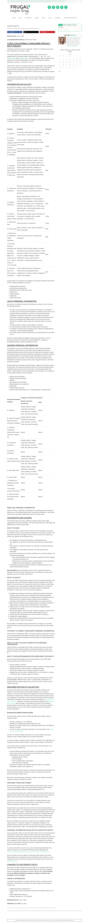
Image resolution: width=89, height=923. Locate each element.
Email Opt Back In (12, 861)
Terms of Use (52, 920)
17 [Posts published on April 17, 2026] (76, 62)
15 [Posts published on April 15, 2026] (70, 62)
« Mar (59, 71)
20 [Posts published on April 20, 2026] (63, 64)
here (39, 28)
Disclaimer (47, 920)
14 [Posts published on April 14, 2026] (66, 62)
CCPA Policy (32, 920)
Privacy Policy (11, 58)
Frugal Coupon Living (20, 8)
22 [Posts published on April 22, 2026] (70, 64)
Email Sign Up (71, 920)
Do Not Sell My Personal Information (61, 920)
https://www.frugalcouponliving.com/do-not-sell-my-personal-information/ (28, 851)
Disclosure (43, 920)
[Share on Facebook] (14, 32)
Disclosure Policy (23, 58)
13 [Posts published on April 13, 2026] (63, 62)
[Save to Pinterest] (47, 32)
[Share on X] (31, 32)
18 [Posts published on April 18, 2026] (80, 62)
